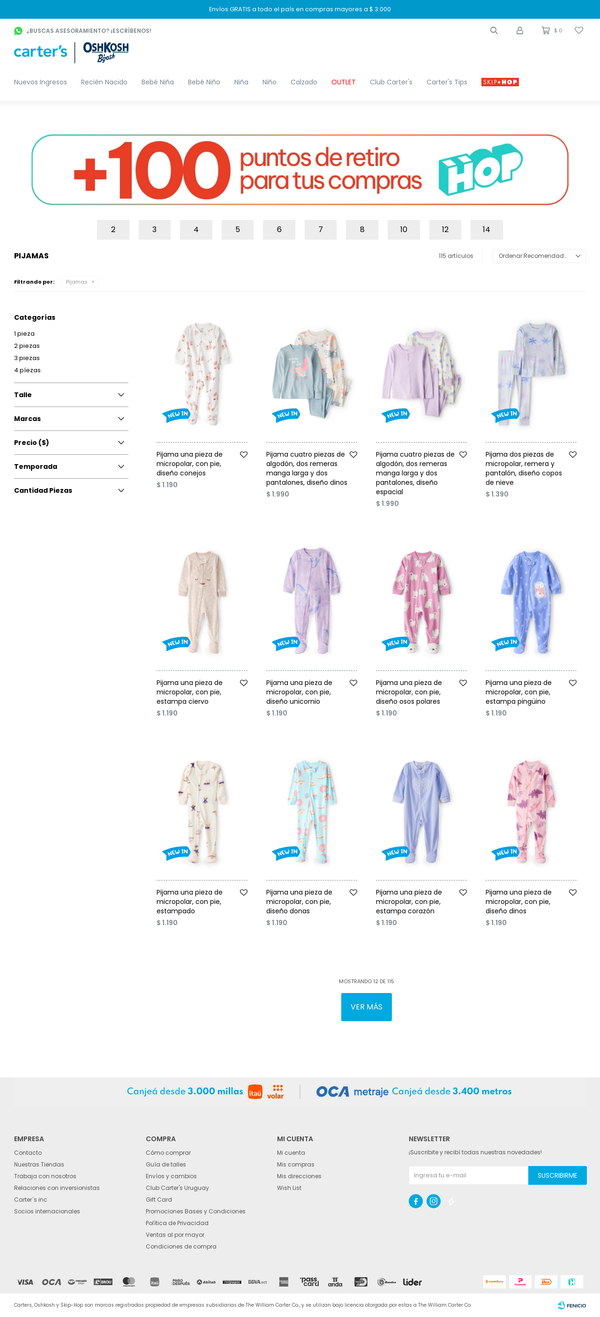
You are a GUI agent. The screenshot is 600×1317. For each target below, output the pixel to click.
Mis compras (296, 1164)
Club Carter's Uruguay (177, 1188)
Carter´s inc (30, 1200)
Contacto (28, 1153)
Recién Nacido (104, 82)
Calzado (304, 82)
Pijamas (77, 282)
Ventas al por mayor (175, 1235)
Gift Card (159, 1200)
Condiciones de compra (181, 1246)
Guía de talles (166, 1164)
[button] (494, 30)
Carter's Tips (447, 82)
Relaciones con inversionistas (57, 1188)
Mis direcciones (299, 1176)
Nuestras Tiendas (39, 1164)
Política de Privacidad (177, 1223)
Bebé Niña (158, 82)
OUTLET (343, 82)
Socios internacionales (47, 1211)
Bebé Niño (204, 82)
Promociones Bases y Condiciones (196, 1211)
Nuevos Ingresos (40, 82)
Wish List (289, 1188)
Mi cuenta (291, 1153)
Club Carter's (391, 82)
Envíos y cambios (171, 1176)
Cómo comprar (168, 1153)
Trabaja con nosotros (45, 1176)
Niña (241, 82)
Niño (269, 82)
